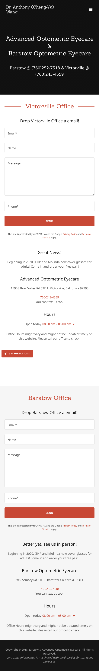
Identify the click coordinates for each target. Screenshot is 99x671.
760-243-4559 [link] (49, 297)
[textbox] (49, 133)
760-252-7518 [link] (49, 589)
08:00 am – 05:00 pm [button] (56, 324)
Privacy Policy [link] (70, 234)
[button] (90, 9)
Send (49, 221)
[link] (36, 12)
